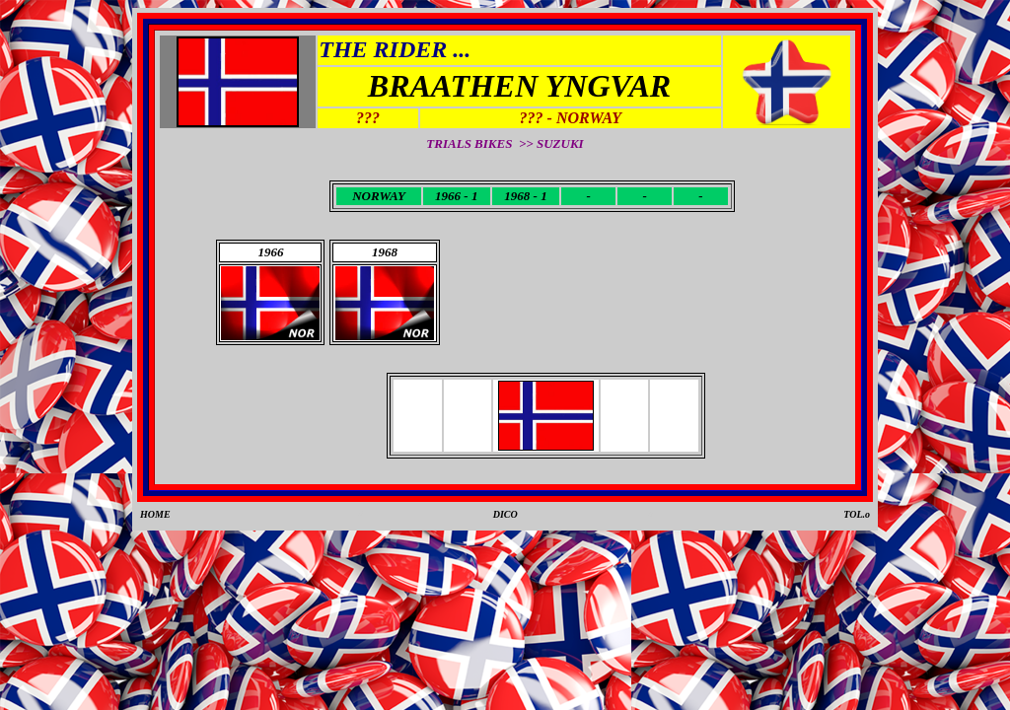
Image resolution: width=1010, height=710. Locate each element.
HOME (155, 514)
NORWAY (378, 195)
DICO (505, 514)
